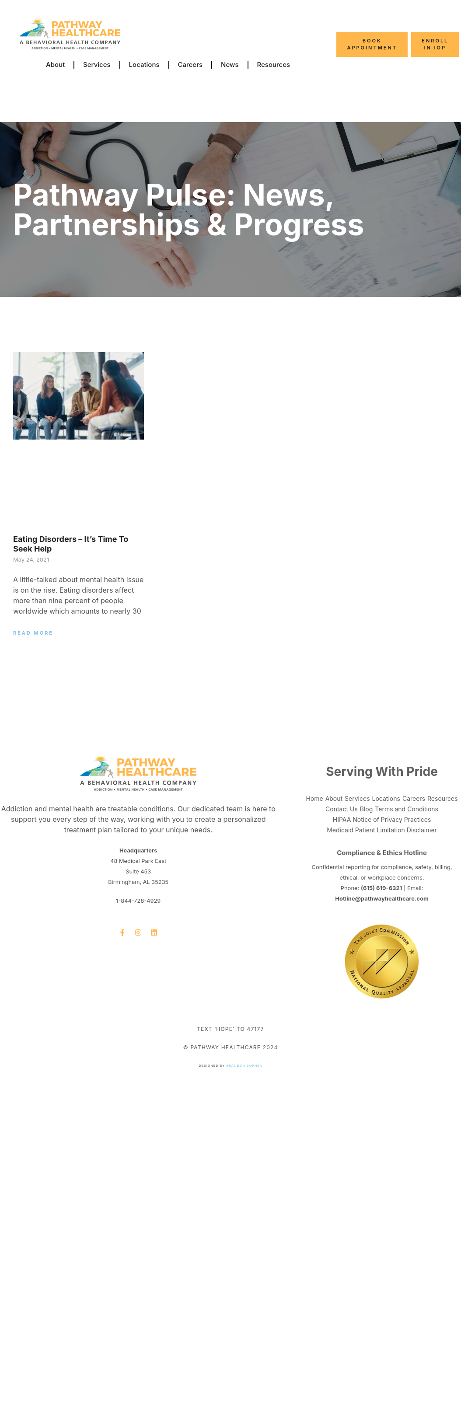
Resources (273, 64)
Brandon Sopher (244, 1066)
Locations (144, 64)
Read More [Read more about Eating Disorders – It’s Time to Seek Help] (33, 633)
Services (96, 64)
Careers (190, 64)
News (229, 64)
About (55, 64)
